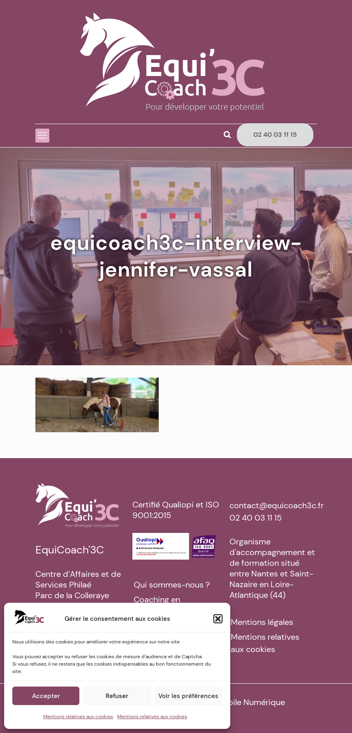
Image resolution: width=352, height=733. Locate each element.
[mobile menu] (42, 136)
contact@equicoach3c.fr (276, 505)
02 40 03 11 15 (275, 134)
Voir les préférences (188, 696)
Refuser (117, 696)
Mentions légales (262, 622)
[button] (218, 619)
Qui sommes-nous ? (172, 584)
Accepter (46, 696)
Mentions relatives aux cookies (78, 716)
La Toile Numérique (249, 702)
